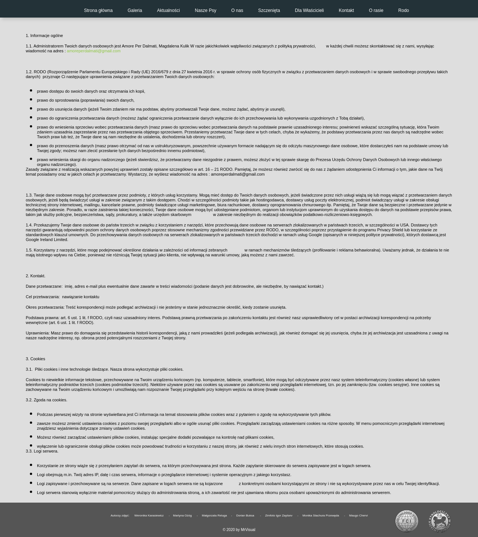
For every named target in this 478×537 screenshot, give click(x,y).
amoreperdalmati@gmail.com (94, 51)
